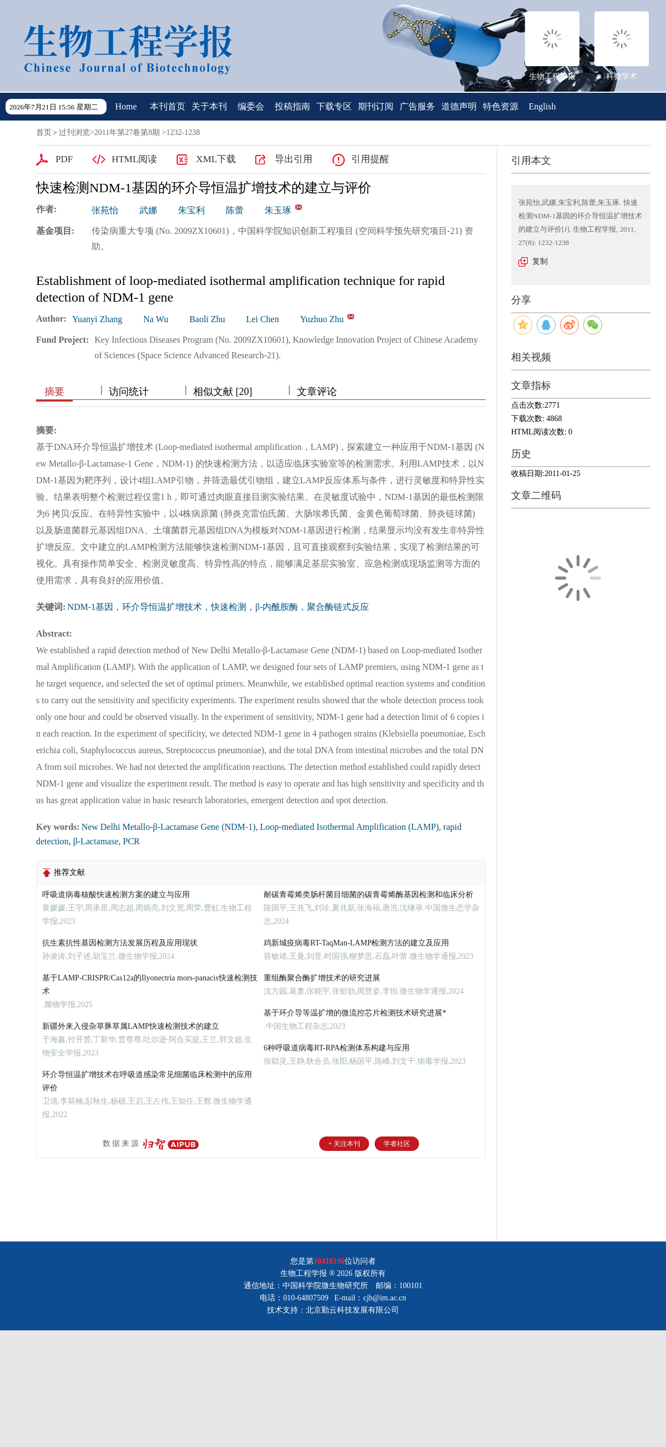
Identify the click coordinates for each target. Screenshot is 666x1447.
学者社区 (397, 1144)
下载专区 (334, 106)
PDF (64, 159)
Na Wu (155, 319)
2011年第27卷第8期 (127, 132)
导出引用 (293, 159)
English (542, 106)
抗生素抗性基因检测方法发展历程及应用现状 (120, 943)
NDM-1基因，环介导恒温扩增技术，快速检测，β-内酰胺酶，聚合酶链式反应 (218, 607)
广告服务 (417, 106)
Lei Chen (262, 319)
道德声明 (459, 106)
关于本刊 (209, 106)
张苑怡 (105, 210)
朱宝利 (191, 210)
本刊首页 (167, 106)
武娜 (148, 210)
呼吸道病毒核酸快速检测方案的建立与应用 (116, 894)
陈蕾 (235, 210)
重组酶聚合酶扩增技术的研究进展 (322, 978)
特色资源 (500, 106)
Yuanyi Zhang (97, 319)
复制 (540, 261)
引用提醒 (370, 159)
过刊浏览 (74, 132)
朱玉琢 (278, 210)
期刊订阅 (375, 106)
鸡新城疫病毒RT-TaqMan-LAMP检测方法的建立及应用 (356, 943)
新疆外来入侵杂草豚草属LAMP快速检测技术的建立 (130, 1026)
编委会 (251, 106)
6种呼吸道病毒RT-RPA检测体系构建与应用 (337, 1048)
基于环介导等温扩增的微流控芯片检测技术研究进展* (355, 1013)
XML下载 (216, 159)
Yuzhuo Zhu (322, 319)
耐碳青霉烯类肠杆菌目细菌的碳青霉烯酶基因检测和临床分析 (368, 894)
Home (126, 106)
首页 (44, 132)
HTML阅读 (134, 159)
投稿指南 (292, 106)
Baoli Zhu (207, 319)
